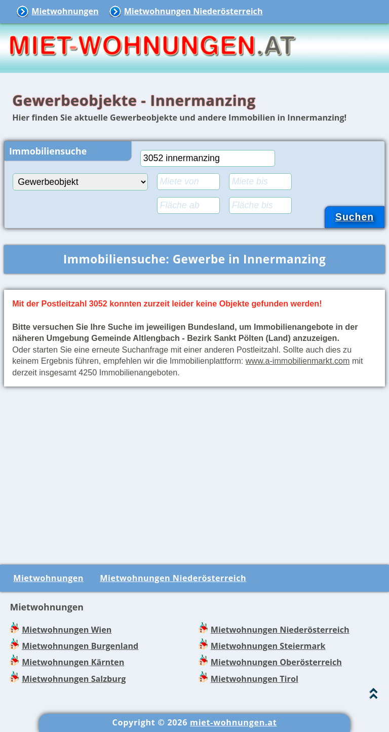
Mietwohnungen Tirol (254, 678)
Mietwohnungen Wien (66, 629)
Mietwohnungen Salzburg (74, 678)
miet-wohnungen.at (233, 722)
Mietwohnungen (64, 11)
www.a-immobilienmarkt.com (298, 360)
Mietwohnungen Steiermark (268, 645)
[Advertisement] (194, 474)
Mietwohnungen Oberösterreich (276, 662)
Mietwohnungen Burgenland (80, 645)
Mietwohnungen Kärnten (73, 662)
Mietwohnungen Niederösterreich (193, 11)
